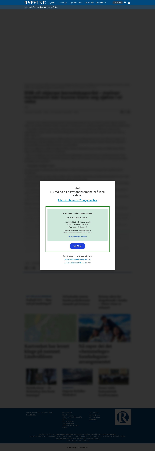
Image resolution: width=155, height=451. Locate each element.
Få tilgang (117, 3)
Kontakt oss (101, 3)
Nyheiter (52, 3)
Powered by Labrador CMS (77, 448)
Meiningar (63, 3)
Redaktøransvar (109, 434)
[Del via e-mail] (128, 112)
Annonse (93, 419)
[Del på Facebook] (121, 112)
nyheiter (36, 263)
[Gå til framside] (35, 2)
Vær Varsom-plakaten (64, 434)
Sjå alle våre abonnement (77, 236)
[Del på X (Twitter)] (125, 112)
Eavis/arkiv (89, 3)
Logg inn (125, 2)
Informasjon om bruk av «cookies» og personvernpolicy (77, 438)
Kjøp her (77, 246)
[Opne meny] (129, 3)
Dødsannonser (76, 3)
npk (27, 263)
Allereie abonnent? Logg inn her (77, 200)
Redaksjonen (94, 415)
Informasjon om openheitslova (77, 440)
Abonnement (94, 417)
